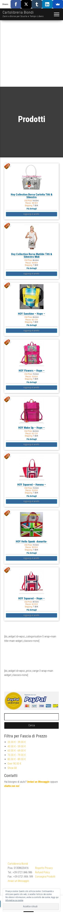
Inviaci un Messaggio (38, 781)
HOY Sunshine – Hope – (31, 313)
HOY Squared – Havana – (31, 484)
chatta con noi (11, 786)
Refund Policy (42, 872)
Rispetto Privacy (44, 868)
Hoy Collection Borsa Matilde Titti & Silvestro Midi (31, 255)
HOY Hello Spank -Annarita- (31, 541)
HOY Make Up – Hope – (31, 427)
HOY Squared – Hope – (31, 598)
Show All (12, 768)
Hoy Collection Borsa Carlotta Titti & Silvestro (31, 196)
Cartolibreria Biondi (18, 12)
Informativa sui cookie (14, 900)
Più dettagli (32, 209)
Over (14, 763)
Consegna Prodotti (45, 876)
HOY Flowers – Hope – (32, 370)
